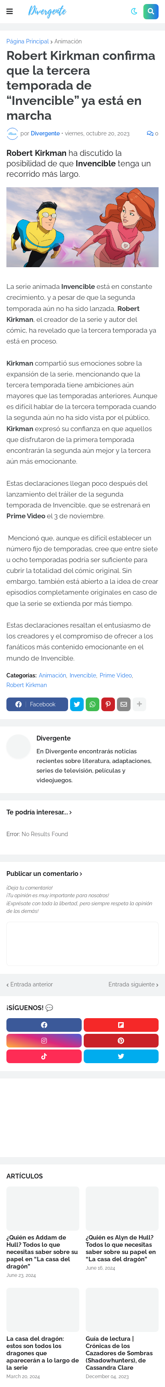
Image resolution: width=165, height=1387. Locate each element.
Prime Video (116, 675)
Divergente (53, 738)
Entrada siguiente (132, 984)
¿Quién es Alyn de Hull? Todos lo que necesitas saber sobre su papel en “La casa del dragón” (121, 1248)
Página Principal (27, 41)
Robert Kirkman (26, 685)
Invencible (83, 675)
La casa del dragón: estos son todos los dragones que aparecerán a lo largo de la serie (42, 1353)
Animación (68, 41)
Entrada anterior (31, 984)
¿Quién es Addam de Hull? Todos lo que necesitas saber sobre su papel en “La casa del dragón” (42, 1252)
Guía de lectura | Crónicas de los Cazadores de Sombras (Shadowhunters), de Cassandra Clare (119, 1353)
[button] (9, 11)
